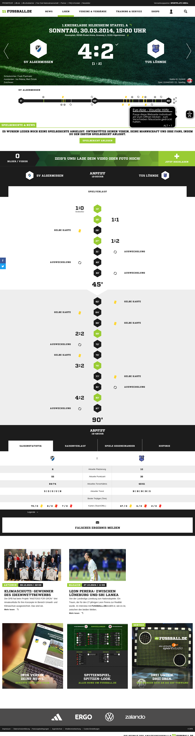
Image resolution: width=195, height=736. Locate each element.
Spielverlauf (97, 191)
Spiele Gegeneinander (120, 446)
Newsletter (86, 3)
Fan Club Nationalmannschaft (47, 3)
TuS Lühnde (155, 62)
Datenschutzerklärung (21, 729)
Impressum (6, 729)
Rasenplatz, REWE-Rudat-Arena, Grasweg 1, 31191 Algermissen (97, 35)
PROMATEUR (7, 3)
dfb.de (17, 3)
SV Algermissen (38, 62)
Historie (164, 446)
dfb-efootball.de (28, 3)
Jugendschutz (57, 729)
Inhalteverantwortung (73, 729)
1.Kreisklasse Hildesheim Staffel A (97, 25)
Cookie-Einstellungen (91, 729)
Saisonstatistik (31, 446)
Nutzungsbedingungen (40, 729)
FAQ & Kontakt (74, 3)
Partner (63, 3)
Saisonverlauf (75, 446)
